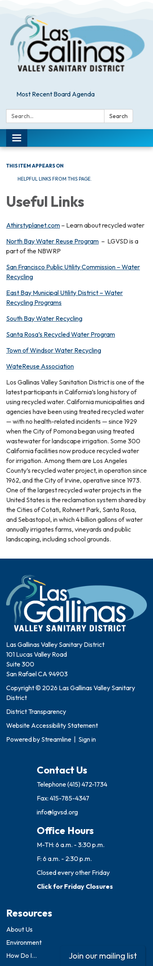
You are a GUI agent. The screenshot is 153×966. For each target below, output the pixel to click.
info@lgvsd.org (57, 812)
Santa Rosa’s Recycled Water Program (60, 334)
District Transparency (36, 711)
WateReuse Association (40, 366)
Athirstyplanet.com (33, 225)
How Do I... (21, 955)
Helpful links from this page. (54, 179)
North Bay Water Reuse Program (52, 241)
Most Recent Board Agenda (55, 94)
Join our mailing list (103, 955)
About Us (19, 929)
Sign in (87, 739)
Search (118, 116)
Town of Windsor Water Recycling (53, 350)
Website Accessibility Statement (52, 725)
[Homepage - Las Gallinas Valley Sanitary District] (76, 43)
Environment (24, 942)
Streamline (56, 739)
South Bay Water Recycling (44, 318)
